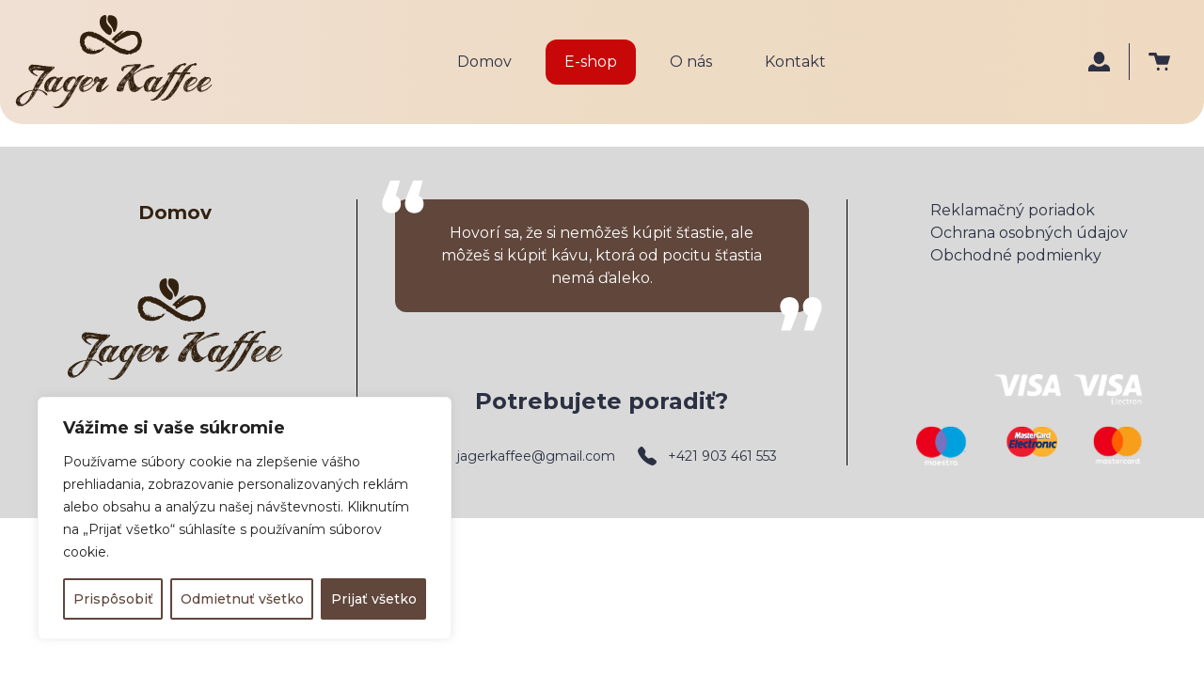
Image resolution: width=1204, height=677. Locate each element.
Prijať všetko (374, 598)
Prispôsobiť (113, 598)
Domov (484, 62)
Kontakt (795, 62)
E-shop (590, 62)
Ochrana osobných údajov (1029, 233)
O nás (691, 62)
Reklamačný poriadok (1012, 210)
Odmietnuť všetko (242, 598)
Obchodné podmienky (1015, 255)
